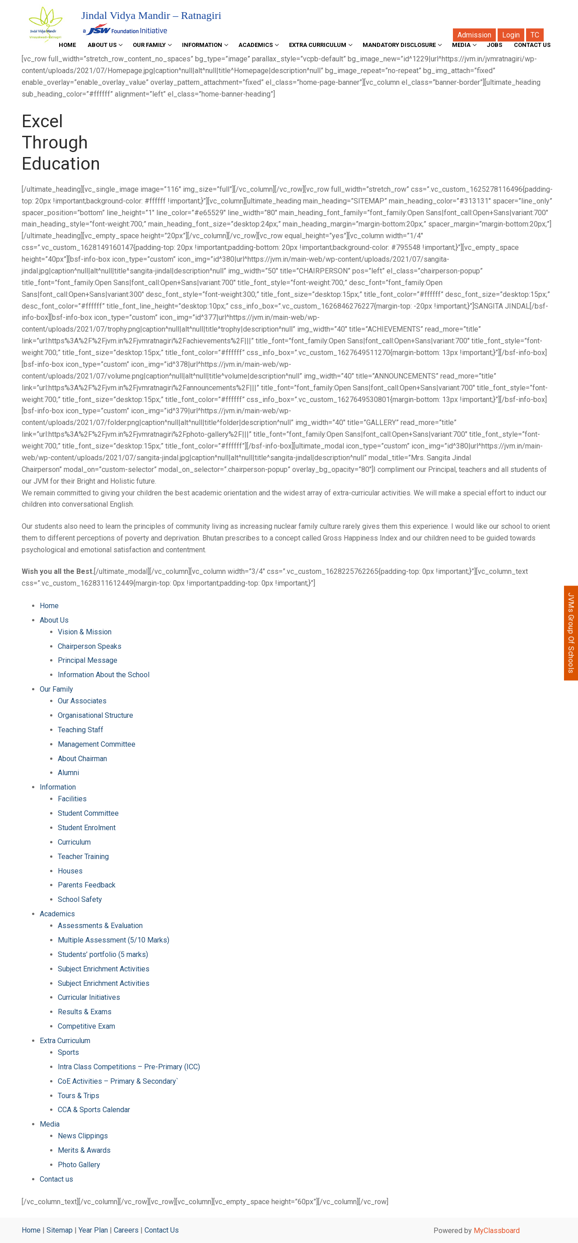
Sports (68, 1052)
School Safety (80, 899)
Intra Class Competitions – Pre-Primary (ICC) (129, 1067)
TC (535, 35)
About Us (54, 620)
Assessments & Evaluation (100, 925)
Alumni (68, 772)
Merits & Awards (84, 1150)
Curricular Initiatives (89, 997)
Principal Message (87, 660)
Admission (474, 35)
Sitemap (60, 1230)
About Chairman (82, 758)
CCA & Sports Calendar (94, 1109)
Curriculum (74, 842)
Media (50, 1124)
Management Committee (96, 744)
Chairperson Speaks (89, 646)
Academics (57, 914)
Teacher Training (83, 856)
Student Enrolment (87, 827)
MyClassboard (497, 1230)
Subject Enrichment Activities (103, 969)
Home (49, 605)
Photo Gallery (79, 1164)
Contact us (56, 1179)
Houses (70, 871)
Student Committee (88, 813)
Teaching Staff (80, 729)
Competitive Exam (86, 1026)
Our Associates (82, 701)
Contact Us (161, 1230)
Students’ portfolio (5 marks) (103, 954)
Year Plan (93, 1230)
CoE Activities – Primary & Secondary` (118, 1081)
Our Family (56, 689)
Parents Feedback (87, 885)
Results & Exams (85, 1011)
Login (511, 35)
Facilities (72, 799)
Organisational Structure (95, 715)
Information (58, 787)
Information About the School (103, 674)
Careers (126, 1230)
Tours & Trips (78, 1095)
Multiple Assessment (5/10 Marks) (113, 940)
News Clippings (83, 1136)
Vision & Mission (85, 632)
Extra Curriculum (65, 1040)
